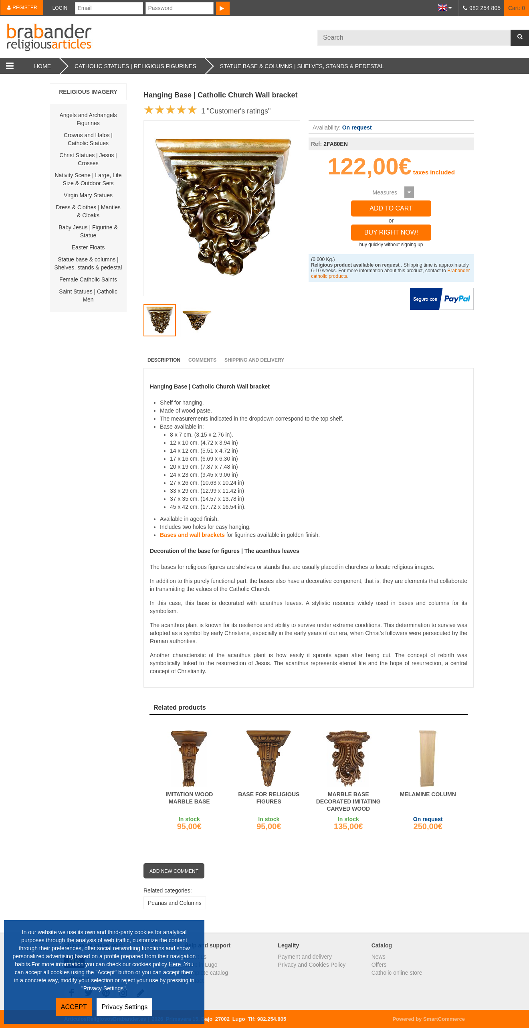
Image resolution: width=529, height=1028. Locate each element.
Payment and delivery (305, 956)
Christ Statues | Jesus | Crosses (88, 159)
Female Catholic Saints (88, 279)
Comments (202, 360)
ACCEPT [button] (74, 1007)
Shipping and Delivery (254, 360)
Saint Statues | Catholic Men (88, 295)
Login (59, 8)
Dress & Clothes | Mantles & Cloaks (88, 211)
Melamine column (428, 794)
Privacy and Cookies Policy (311, 964)
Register (21, 7)
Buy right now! (391, 232)
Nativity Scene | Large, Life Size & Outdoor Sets (88, 179)
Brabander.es (158, 37)
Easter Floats (88, 247)
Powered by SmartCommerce (428, 1019)
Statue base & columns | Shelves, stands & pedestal (88, 263)
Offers (379, 964)
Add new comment (173, 871)
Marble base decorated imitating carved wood (348, 801)
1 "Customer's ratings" (236, 111)
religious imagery (88, 92)
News (379, 956)
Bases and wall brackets (192, 535)
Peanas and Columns (175, 903)
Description (163, 360)
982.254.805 (271, 1019)
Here (175, 964)
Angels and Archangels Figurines (88, 119)
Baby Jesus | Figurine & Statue (88, 231)
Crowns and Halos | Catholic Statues (88, 139)
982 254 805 (485, 8)
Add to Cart (391, 208)
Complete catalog (206, 972)
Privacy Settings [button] (124, 1007)
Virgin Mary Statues (88, 195)
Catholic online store (397, 972)
